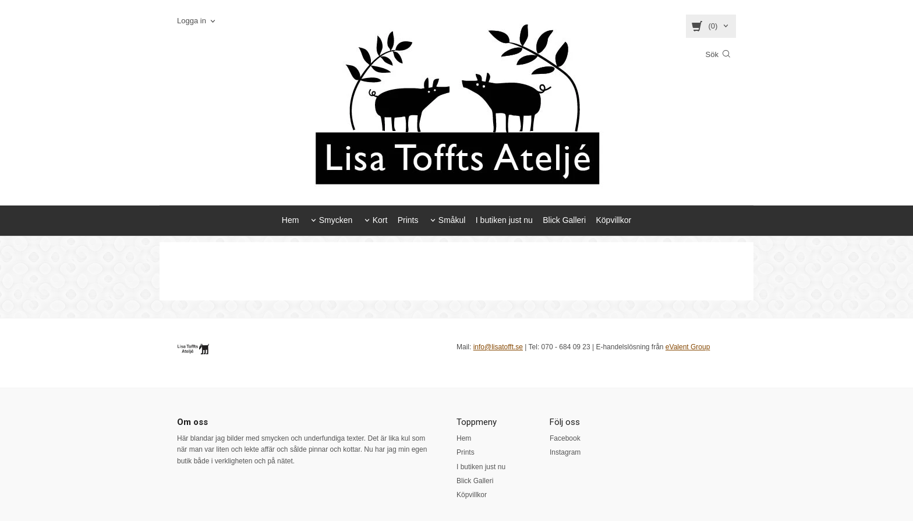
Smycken (336, 220)
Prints (408, 220)
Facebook (565, 438)
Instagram (565, 452)
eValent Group (688, 347)
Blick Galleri (564, 220)
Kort (380, 220)
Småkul (452, 220)
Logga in (191, 20)
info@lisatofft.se (498, 347)
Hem (290, 220)
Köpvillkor (613, 220)
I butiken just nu (504, 220)
